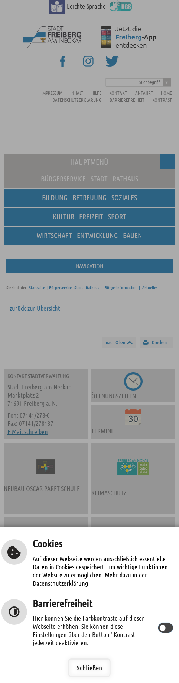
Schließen (89, 667)
